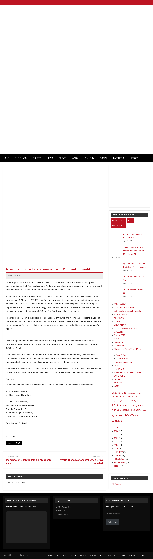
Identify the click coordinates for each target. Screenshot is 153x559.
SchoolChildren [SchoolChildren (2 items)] (127, 410)
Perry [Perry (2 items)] (133, 400)
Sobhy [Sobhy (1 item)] (144, 410)
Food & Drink (121, 355)
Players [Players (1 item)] (139, 401)
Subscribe (112, 522)
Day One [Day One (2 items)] (121, 393)
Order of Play (122, 358)
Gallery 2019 (119, 335)
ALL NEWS (119, 318)
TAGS (130, 221)
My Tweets (116, 484)
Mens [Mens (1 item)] (128, 401)
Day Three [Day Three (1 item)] (130, 393)
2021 (116, 435)
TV (17, 436)
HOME (6, 158)
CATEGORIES (118, 226)
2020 (116, 431)
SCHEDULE (119, 376)
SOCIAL (103, 158)
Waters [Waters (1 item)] (139, 416)
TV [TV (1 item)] (135, 416)
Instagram (118, 342)
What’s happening (124, 362)
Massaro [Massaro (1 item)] (124, 401)
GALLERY (89, 158)
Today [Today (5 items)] (129, 415)
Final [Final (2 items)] (114, 396)
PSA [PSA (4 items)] (115, 405)
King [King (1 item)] (119, 401)
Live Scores (119, 346)
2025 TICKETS (120, 314)
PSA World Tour (65, 507)
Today (116, 466)
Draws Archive (120, 325)
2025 (116, 449)
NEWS (50, 158)
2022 (116, 438)
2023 (116, 442)
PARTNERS (118, 158)
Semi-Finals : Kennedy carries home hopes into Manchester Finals (133, 250)
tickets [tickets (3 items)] (120, 415)
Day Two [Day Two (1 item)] (135, 393)
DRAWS (62, 158)
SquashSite (63, 514)
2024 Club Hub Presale (124, 308)
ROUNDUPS (119, 462)
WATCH (75, 158)
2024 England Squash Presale (127, 311)
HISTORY (134, 158)
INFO (123, 221)
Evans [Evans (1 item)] (141, 393)
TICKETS (37, 158)
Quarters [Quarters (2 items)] (123, 405)
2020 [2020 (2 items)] (114, 393)
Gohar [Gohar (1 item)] (138, 397)
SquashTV (62, 511)
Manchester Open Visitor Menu (127, 349)
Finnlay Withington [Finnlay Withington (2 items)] (126, 396)
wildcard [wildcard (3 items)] (117, 420)
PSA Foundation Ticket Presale (127, 372)
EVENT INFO (21, 158)
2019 (10, 443)
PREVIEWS (119, 459)
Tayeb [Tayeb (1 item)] (113, 416)
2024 (116, 445)
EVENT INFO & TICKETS (125, 328)
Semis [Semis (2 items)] (138, 410)
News (116, 365)
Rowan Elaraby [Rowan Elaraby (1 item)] (132, 406)
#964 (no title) (120, 304)
